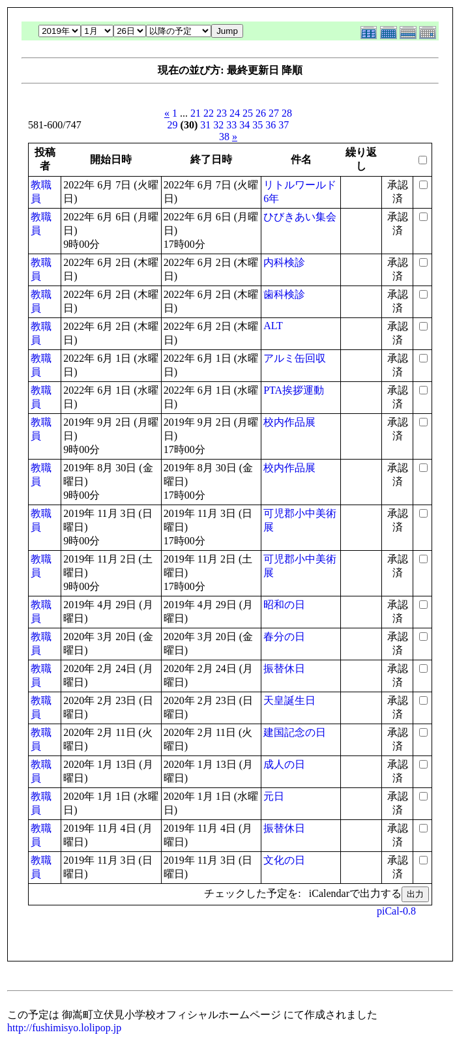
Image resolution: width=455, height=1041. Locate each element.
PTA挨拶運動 (293, 390)
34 (244, 124)
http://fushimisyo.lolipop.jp (64, 1027)
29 (173, 124)
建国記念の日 (294, 732)
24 (234, 113)
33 (231, 124)
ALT (273, 325)
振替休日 (284, 668)
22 (208, 113)
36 (270, 124)
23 (221, 113)
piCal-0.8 (396, 910)
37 (283, 124)
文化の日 (284, 860)
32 (218, 124)
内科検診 (284, 262)
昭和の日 (284, 604)
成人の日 (284, 764)
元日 (273, 796)
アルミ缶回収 (294, 358)
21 (195, 113)
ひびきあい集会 (299, 216)
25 (247, 113)
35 (257, 124)
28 (287, 113)
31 (205, 124)
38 (224, 136)
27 (274, 113)
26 (261, 113)
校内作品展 (289, 422)
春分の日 (284, 636)
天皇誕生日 (289, 700)
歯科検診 (284, 294)
